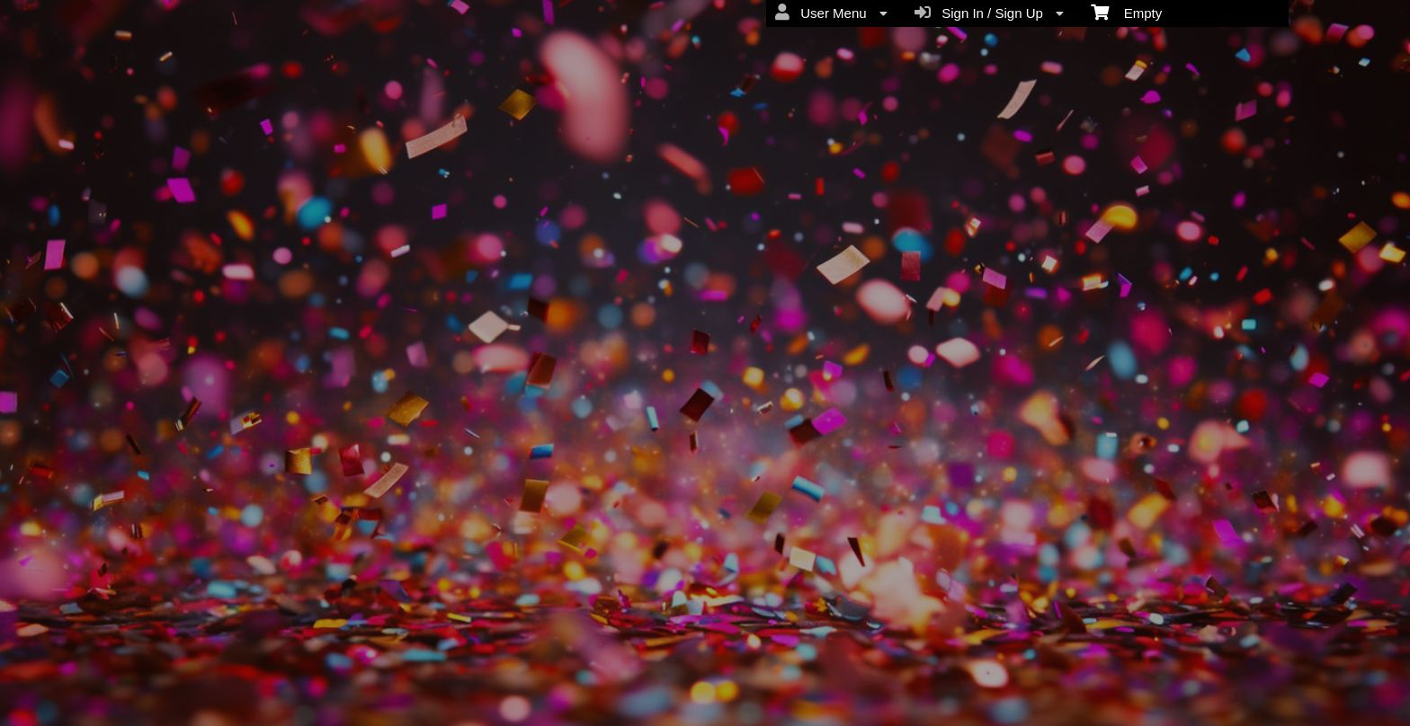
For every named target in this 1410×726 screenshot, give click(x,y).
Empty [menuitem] (1126, 12)
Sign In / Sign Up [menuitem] (989, 12)
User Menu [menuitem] (831, 12)
